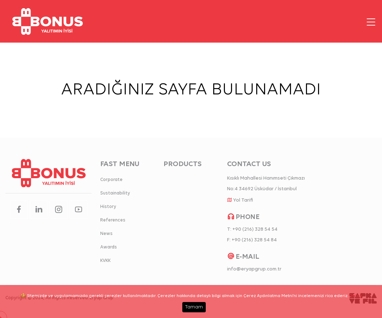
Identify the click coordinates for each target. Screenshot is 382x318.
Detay (355, 296)
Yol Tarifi (243, 200)
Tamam (194, 307)
